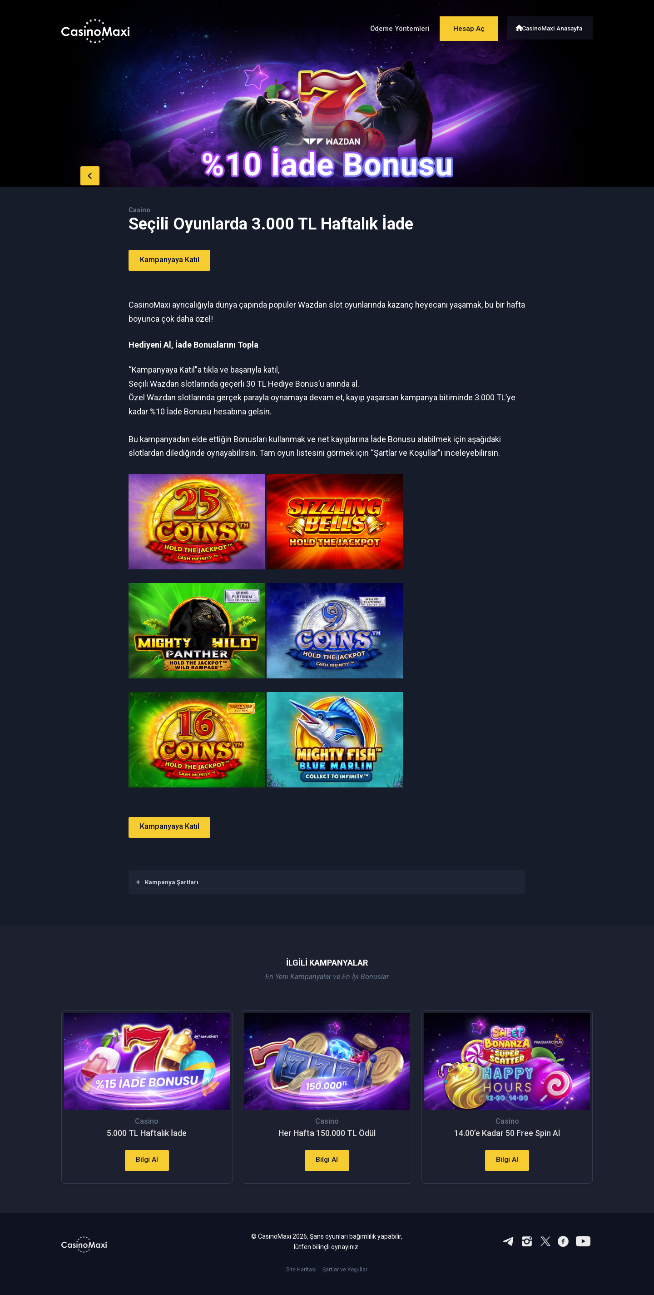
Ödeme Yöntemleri (390, 26)
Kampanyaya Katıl (175, 260)
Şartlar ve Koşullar (344, 1279)
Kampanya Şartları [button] (167, 881)
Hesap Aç (463, 26)
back (79, 174)
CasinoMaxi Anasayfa (553, 26)
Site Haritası (301, 1279)
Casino (140, 209)
